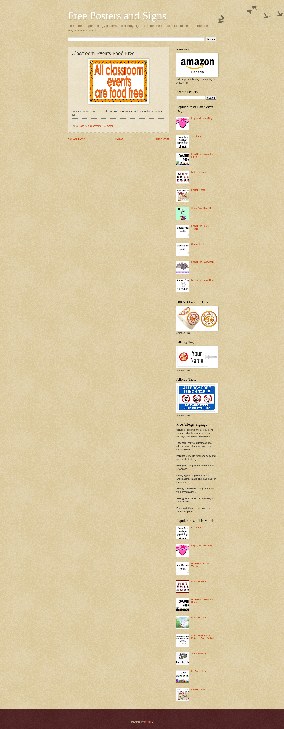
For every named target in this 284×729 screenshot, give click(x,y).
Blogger (148, 722)
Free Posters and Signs (117, 16)
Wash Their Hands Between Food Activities (203, 637)
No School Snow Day (202, 280)
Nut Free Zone (198, 172)
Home (119, 139)
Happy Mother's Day (201, 118)
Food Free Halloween (202, 262)
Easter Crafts (198, 190)
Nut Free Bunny (199, 617)
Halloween (108, 126)
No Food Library (199, 671)
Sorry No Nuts (198, 653)
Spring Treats (198, 244)
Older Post (161, 139)
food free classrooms (90, 126)
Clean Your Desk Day (202, 208)
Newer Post (76, 139)
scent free (196, 136)
